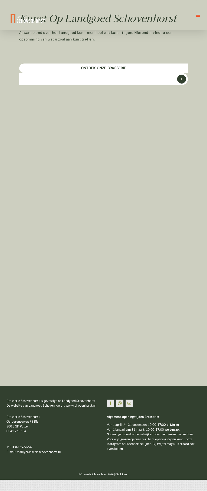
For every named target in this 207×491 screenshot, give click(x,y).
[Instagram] (119, 403)
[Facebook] (110, 403)
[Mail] (129, 403)
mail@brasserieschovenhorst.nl (39, 452)
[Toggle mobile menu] (198, 15)
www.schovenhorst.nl (81, 405)
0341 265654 (22, 447)
